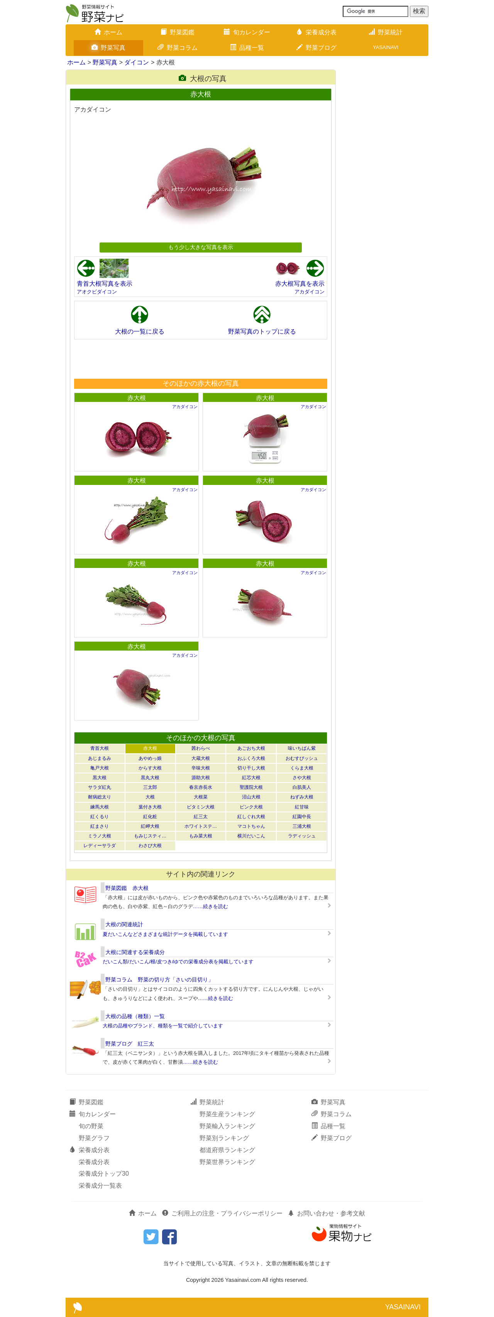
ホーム (108, 32)
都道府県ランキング (227, 1150)
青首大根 (99, 748)
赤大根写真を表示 (300, 283)
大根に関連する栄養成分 (135, 952)
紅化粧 (150, 816)
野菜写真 (108, 47)
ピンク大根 (251, 807)
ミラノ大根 (99, 836)
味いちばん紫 (302, 748)
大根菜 (201, 797)
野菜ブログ (316, 47)
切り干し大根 (251, 768)
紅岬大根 (150, 826)
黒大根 (100, 777)
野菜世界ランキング (227, 1162)
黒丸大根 (150, 777)
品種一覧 (247, 47)
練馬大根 (99, 807)
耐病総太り (99, 797)
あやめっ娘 (150, 758)
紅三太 (201, 816)
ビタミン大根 (201, 807)
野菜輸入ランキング (227, 1126)
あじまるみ (99, 758)
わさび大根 (150, 845)
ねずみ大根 (301, 797)
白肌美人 (302, 787)
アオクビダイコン (97, 292)
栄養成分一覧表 (100, 1185)
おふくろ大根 (251, 758)
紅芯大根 (251, 777)
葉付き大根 (150, 807)
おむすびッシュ (302, 758)
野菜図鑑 (178, 32)
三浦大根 (302, 826)
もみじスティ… (150, 836)
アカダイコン (309, 292)
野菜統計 (386, 32)
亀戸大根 (99, 768)
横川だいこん (251, 836)
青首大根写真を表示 (104, 283)
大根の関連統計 (124, 924)
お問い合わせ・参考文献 (326, 1213)
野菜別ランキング (224, 1138)
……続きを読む (210, 906)
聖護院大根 (251, 787)
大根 (150, 797)
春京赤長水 (200, 787)
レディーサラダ (99, 845)
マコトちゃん (251, 826)
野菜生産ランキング (227, 1114)
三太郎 (150, 787)
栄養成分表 (316, 32)
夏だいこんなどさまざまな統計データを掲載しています (165, 934)
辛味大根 (200, 768)
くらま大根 (301, 768)
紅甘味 (302, 807)
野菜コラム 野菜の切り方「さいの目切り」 (159, 979)
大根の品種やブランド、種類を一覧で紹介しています (163, 1026)
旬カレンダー (247, 32)
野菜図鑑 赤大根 (127, 888)
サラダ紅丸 (99, 787)
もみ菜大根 (200, 836)
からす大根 (150, 768)
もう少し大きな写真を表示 (200, 247)
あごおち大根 (251, 748)
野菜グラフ (94, 1138)
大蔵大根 (200, 758)
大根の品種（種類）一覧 (135, 1016)
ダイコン (136, 62)
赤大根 (136, 398)
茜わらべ (200, 748)
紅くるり (99, 816)
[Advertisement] (200, 358)
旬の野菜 (91, 1126)
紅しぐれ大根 (251, 816)
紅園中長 (302, 816)
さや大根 (302, 777)
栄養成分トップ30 (104, 1173)
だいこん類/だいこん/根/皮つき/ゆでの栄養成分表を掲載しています (178, 961)
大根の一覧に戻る (139, 331)
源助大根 (200, 777)
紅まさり (99, 826)
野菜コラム (177, 47)
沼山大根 (251, 797)
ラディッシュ (302, 836)
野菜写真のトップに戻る (262, 331)
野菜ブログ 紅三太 (129, 1044)
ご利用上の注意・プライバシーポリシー (222, 1213)
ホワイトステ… (200, 826)
